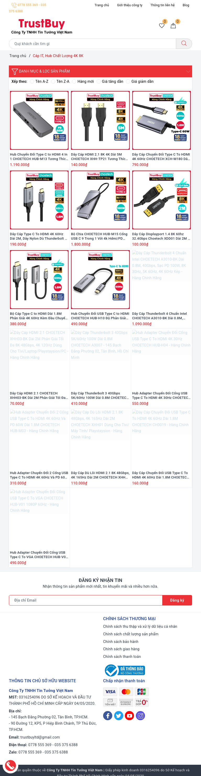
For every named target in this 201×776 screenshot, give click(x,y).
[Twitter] (118, 715)
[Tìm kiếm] (184, 43)
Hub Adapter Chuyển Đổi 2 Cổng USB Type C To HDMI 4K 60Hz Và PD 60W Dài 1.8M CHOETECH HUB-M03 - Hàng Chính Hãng (39, 475)
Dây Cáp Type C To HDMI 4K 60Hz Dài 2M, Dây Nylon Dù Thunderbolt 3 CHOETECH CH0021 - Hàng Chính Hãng (38, 236)
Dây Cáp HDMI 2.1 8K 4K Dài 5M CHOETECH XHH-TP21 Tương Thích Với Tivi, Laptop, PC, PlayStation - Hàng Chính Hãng (99, 156)
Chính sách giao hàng (121, 649)
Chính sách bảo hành (120, 642)
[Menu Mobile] (187, 26)
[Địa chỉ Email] (86, 600)
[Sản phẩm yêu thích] (161, 25)
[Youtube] (129, 715)
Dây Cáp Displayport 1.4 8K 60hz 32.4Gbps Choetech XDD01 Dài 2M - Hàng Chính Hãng (160, 236)
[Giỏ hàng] (173, 25)
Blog (186, 5)
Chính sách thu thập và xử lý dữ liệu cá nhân (140, 626)
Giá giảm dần (140, 81)
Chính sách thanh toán (122, 656)
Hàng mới (83, 81)
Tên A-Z (39, 81)
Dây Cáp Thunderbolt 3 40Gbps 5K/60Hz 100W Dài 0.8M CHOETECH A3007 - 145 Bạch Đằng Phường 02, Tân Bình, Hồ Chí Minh (100, 395)
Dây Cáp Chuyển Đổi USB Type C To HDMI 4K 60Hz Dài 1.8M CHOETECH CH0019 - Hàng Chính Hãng (160, 475)
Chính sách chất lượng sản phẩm (130, 634)
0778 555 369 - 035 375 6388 (53, 745)
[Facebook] (107, 715)
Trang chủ (101, 5)
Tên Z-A (60, 81)
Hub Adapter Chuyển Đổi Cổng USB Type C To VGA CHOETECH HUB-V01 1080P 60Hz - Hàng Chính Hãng (39, 555)
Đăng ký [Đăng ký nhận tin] (177, 600)
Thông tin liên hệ (162, 5)
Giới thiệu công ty (129, 5)
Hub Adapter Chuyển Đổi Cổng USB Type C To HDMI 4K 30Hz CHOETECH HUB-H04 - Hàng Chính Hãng (161, 395)
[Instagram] (140, 715)
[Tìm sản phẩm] (92, 43)
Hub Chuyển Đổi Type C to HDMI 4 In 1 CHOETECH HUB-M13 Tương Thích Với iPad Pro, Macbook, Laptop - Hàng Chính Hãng (39, 156)
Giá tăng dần (110, 81)
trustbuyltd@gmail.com (40, 737)
